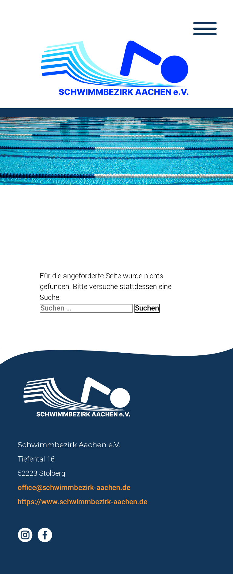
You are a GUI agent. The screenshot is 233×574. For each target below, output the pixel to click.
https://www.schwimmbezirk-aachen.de (82, 502)
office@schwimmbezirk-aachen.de (74, 487)
